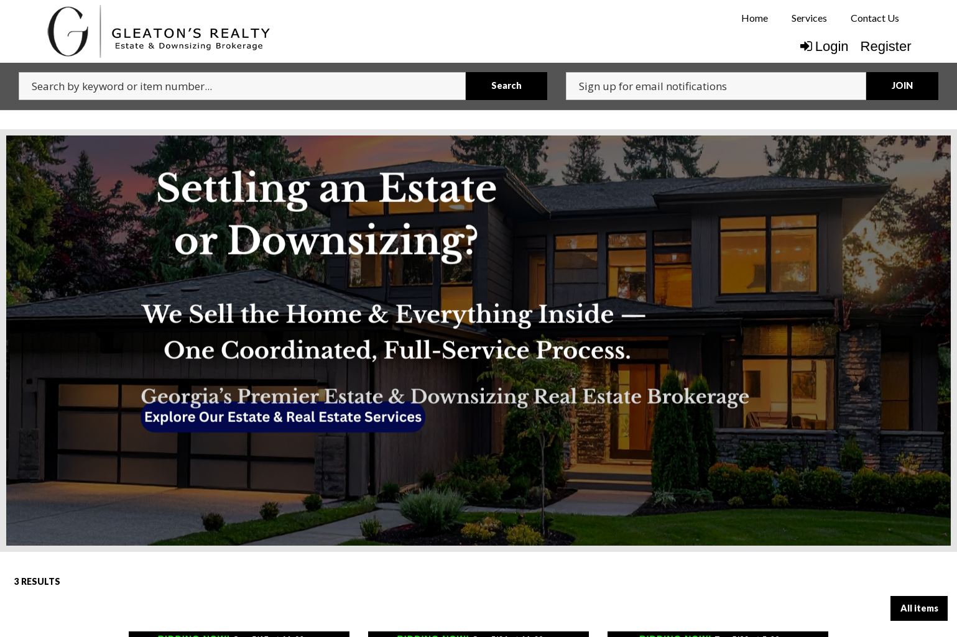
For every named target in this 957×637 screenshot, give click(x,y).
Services (809, 18)
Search (506, 85)
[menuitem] (754, 18)
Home (754, 18)
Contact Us (875, 18)
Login (824, 46)
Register (886, 46)
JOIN (902, 85)
